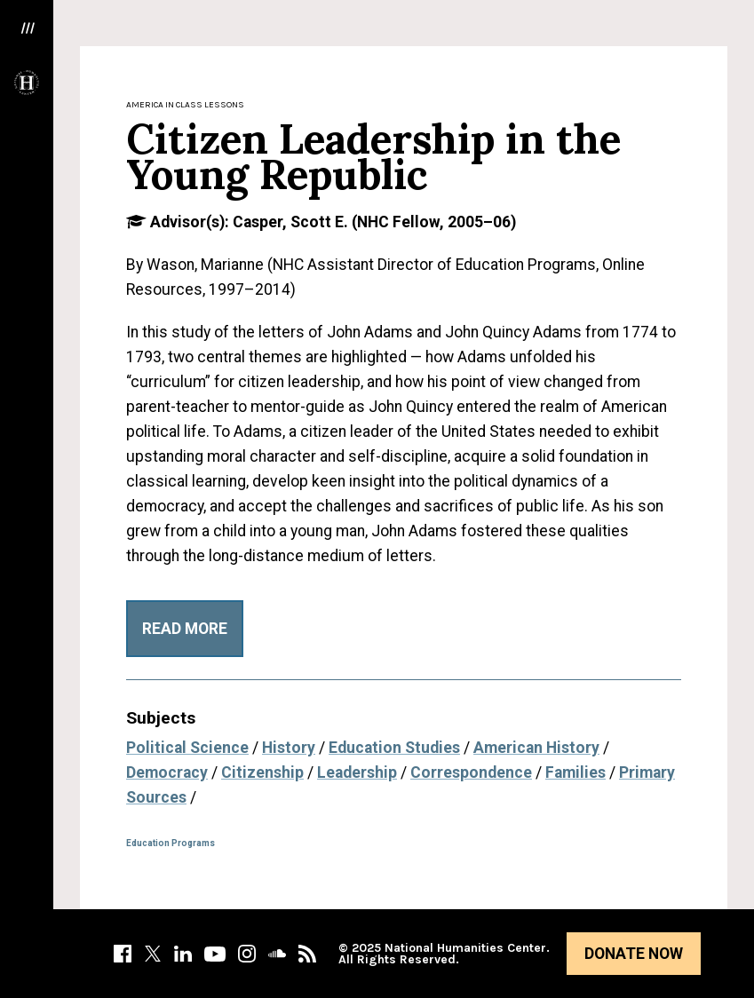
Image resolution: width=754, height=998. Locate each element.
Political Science (187, 747)
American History (536, 747)
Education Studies (394, 747)
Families (575, 772)
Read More (184, 629)
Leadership (357, 772)
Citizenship (262, 772)
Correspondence (471, 772)
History (288, 747)
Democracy (167, 772)
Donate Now (633, 953)
